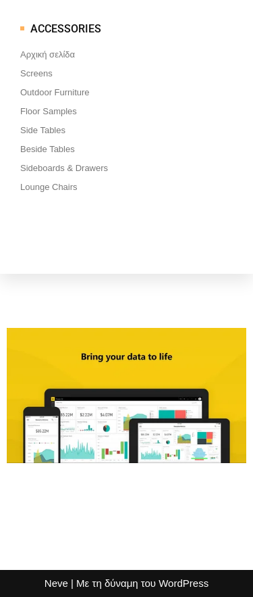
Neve (56, 583)
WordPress (183, 583)
